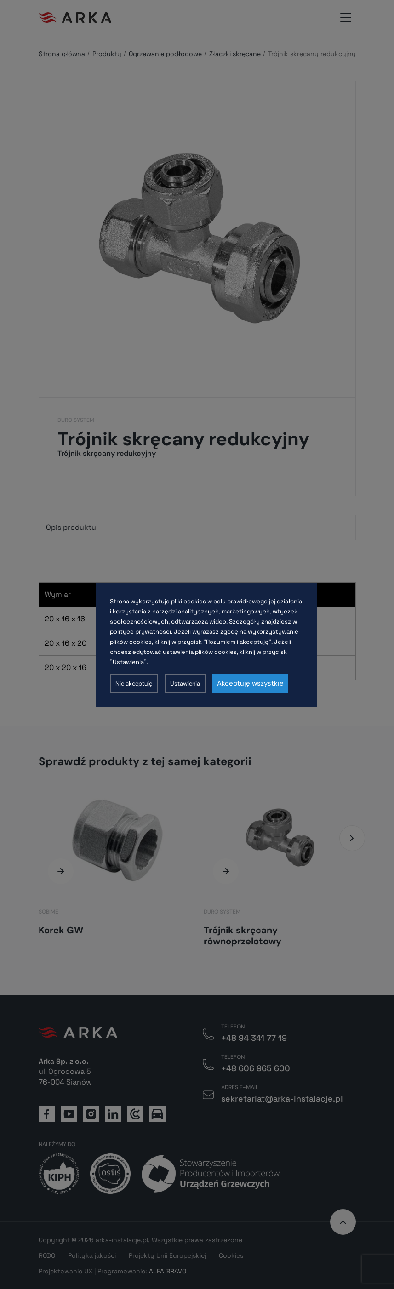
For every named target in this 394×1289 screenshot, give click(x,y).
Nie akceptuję (133, 683)
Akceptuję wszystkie (250, 683)
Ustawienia (185, 683)
